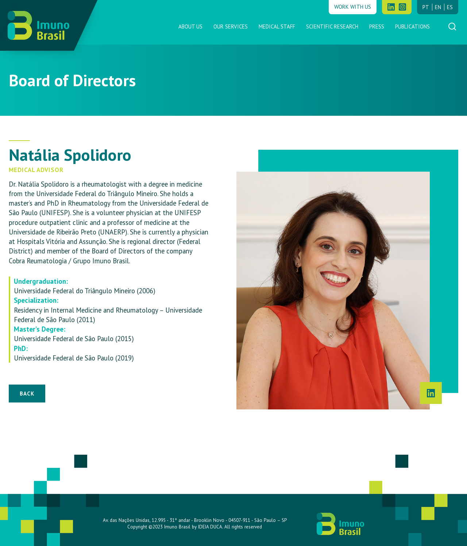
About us (190, 26)
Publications (412, 26)
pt (425, 7)
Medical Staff (277, 26)
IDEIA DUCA (210, 527)
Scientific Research (332, 26)
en (438, 7)
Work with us (352, 6)
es (450, 7)
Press (376, 26)
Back (27, 393)
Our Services (230, 26)
